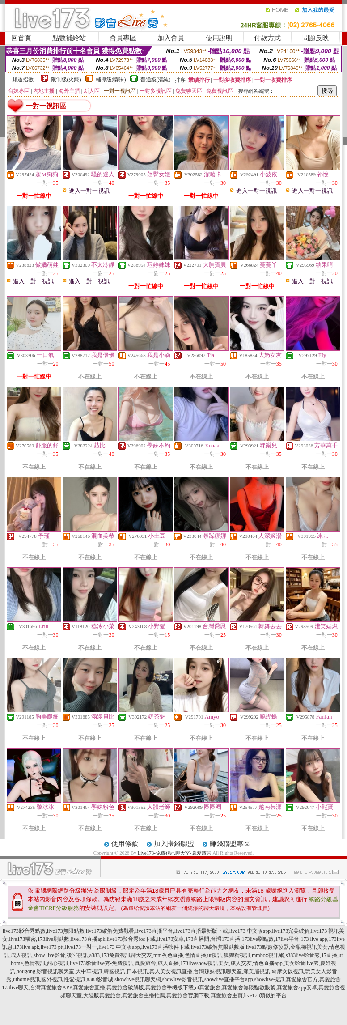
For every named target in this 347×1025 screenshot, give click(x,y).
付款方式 (267, 38)
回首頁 (21, 38)
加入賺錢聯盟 (174, 843)
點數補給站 (69, 38)
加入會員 (170, 38)
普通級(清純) (155, 80)
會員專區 (123, 38)
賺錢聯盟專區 (230, 843)
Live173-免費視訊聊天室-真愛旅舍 (175, 852)
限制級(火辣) (66, 80)
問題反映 (315, 38)
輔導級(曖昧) (111, 80)
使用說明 (219, 38)
